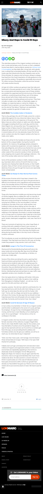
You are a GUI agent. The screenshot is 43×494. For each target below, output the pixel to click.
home (3, 433)
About (3, 456)
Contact (4, 463)
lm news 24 (5, 440)
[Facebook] (3, 58)
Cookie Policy (27, 459)
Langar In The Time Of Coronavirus (22, 246)
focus (4, 448)
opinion (4, 444)
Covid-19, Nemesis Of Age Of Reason (22, 303)
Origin (24, 484)
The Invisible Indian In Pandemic (21, 113)
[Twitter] (6, 58)
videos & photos (7, 451)
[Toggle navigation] (2, 2)
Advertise (4, 467)
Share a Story (5, 459)
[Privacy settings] (2, 486)
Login (38, 399)
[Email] (13, 58)
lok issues (5, 437)
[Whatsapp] (9, 58)
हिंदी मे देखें (30, 2)
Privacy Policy (27, 456)
